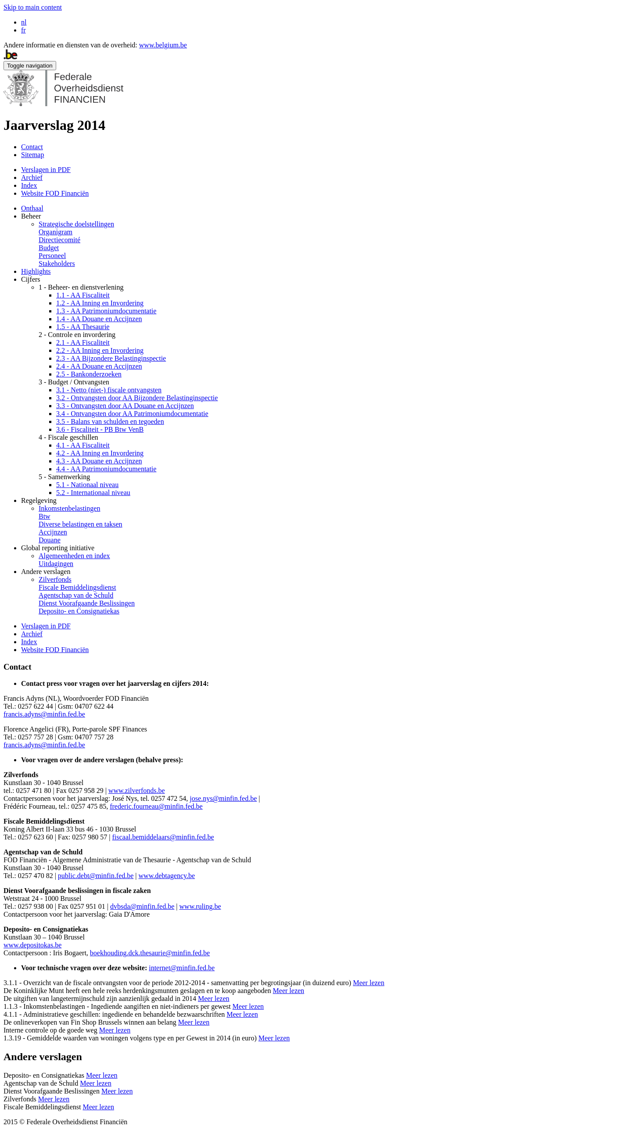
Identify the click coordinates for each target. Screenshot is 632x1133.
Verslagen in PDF (46, 169)
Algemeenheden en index (74, 555)
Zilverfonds (55, 579)
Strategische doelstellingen (76, 224)
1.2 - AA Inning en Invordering (100, 303)
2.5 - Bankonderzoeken (89, 374)
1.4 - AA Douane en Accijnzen (99, 319)
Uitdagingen (56, 563)
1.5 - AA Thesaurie (82, 326)
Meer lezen (368, 982)
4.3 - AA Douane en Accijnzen (99, 461)
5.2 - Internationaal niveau (93, 492)
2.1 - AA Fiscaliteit (83, 342)
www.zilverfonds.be (136, 790)
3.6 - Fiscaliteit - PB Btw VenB (100, 429)
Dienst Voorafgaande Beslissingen (87, 603)
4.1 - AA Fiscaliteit (83, 445)
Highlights (36, 271)
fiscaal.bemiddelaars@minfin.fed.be (163, 837)
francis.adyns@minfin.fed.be (44, 714)
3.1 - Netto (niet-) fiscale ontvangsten (109, 390)
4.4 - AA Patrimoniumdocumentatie (106, 469)
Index (29, 185)
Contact (32, 147)
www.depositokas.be (32, 945)
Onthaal (32, 208)
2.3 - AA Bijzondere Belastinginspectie (111, 358)
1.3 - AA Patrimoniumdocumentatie (106, 311)
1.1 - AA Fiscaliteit (83, 295)
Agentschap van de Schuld (76, 595)
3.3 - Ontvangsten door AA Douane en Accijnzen (125, 405)
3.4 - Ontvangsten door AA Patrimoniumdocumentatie (132, 413)
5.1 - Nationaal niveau (87, 484)
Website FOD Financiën (55, 193)
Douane (50, 540)
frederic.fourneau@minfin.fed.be (156, 806)
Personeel (52, 255)
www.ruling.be (200, 906)
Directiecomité (59, 240)
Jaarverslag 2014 (54, 125)
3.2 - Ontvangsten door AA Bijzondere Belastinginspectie (137, 398)
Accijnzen (53, 532)
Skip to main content (33, 7)
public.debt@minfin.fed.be (95, 875)
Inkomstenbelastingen (69, 508)
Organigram (55, 232)
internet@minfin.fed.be (182, 968)
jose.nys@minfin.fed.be (223, 798)
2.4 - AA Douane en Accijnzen (99, 366)
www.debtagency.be (167, 875)
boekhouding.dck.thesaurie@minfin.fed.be (150, 953)
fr (23, 30)
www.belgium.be (163, 45)
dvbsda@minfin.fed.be (142, 906)
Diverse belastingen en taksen (80, 524)
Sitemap (32, 154)
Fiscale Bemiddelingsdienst (77, 587)
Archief (32, 177)
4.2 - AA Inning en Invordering (100, 453)
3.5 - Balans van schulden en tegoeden (110, 421)
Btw (44, 516)
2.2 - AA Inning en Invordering (100, 350)
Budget (49, 247)
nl (23, 22)
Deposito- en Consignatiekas (79, 611)
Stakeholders (57, 263)
